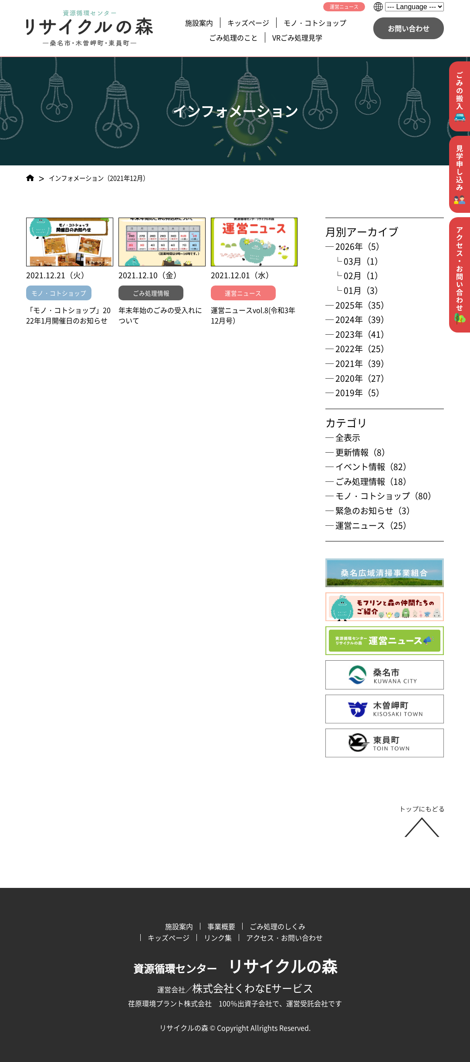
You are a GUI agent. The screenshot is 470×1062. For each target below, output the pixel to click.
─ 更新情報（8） (357, 452)
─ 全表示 (342, 437)
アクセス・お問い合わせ (284, 937)
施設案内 (199, 22)
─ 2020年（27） (357, 378)
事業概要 (221, 926)
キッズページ (248, 22)
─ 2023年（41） (357, 334)
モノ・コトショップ (315, 22)
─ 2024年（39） (357, 319)
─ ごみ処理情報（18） (368, 481)
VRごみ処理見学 (297, 37)
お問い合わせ (408, 28)
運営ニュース (344, 6)
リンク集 (218, 937)
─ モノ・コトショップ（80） (380, 496)
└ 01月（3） (354, 290)
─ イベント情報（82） (368, 466)
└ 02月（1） (354, 275)
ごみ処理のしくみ (277, 926)
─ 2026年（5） (354, 246)
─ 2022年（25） (357, 349)
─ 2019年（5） (354, 392)
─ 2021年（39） (357, 363)
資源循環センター (235, 968)
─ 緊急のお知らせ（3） (370, 510)
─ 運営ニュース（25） (368, 525)
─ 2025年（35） (357, 305)
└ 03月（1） (354, 261)
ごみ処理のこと (233, 37)
